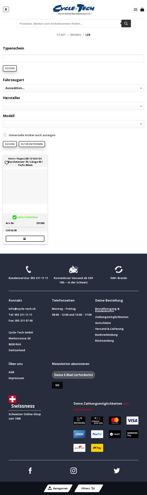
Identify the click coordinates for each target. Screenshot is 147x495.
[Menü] (135, 9)
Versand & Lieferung (109, 329)
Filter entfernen (32, 144)
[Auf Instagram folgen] (73, 471)
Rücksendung (104, 340)
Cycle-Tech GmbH (21, 332)
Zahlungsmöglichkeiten (111, 317)
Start (61, 34)
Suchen (10, 68)
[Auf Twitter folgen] (117, 471)
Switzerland (17, 350)
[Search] (126, 23)
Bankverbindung (106, 334)
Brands (75, 34)
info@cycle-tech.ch (22, 309)
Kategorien (58, 488)
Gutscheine (103, 323)
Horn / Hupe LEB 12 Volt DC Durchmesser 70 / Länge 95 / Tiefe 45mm (25, 162)
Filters (88, 488)
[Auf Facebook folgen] (30, 471)
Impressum (16, 378)
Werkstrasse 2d (19, 338)
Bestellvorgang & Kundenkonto (107, 310)
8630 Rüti (15, 344)
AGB (11, 372)
